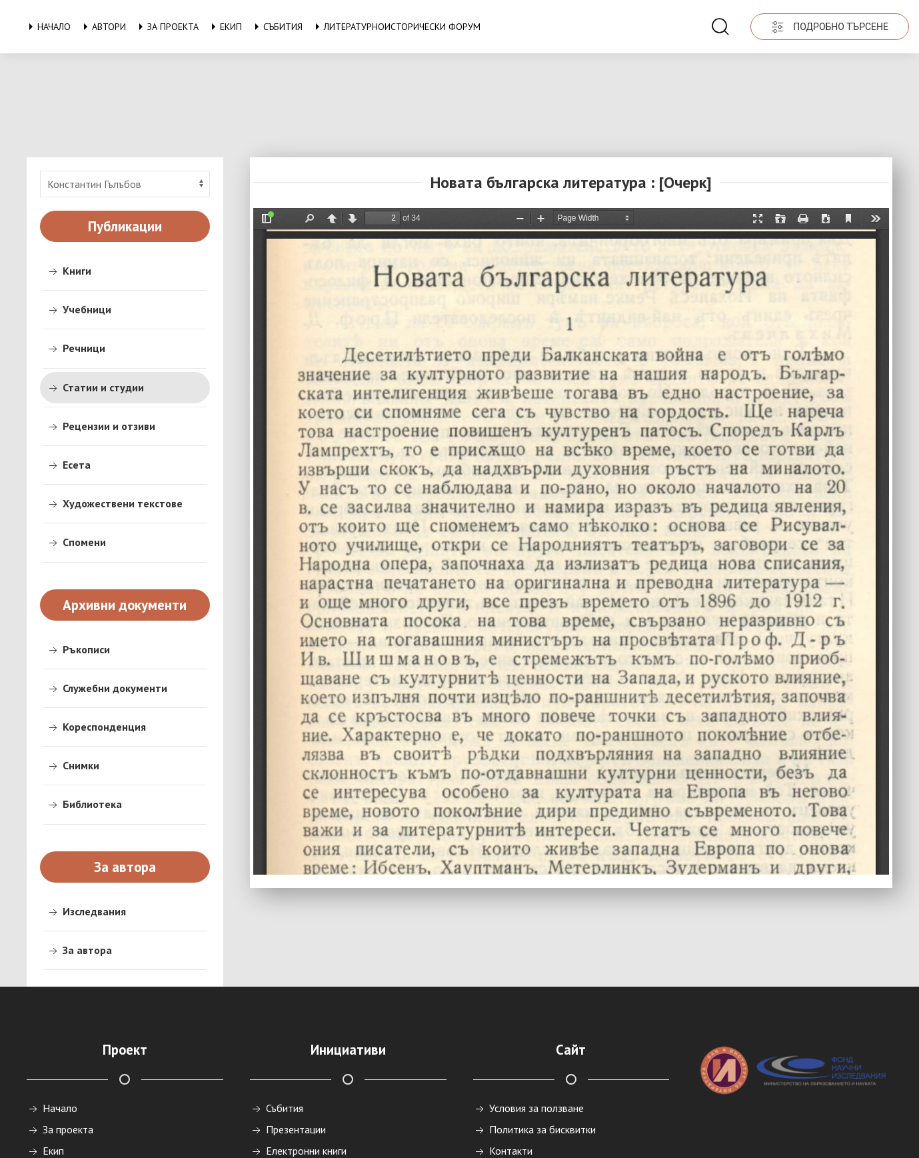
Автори (102, 26)
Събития (276, 26)
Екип (224, 26)
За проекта (166, 26)
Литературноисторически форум (395, 26)
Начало (47, 26)
